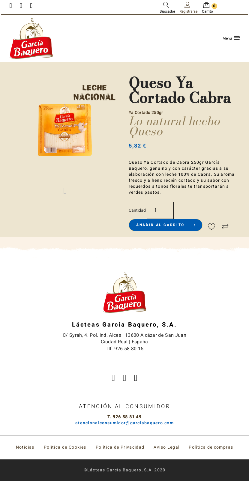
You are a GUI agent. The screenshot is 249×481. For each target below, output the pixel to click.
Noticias (25, 447)
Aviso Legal (166, 447)
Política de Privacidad (120, 447)
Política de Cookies (65, 447)
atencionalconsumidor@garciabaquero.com (124, 423)
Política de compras (211, 447)
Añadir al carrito (165, 225)
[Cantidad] (160, 210)
